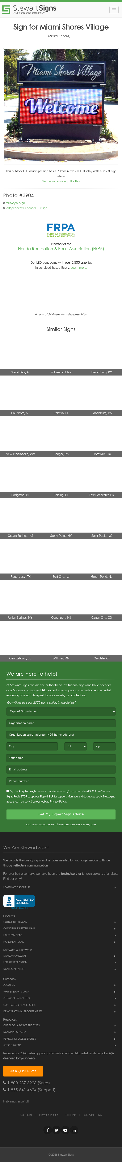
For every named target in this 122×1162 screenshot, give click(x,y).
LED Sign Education (15, 962)
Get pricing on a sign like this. (61, 181)
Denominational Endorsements (22, 1011)
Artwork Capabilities (16, 998)
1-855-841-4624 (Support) (29, 1089)
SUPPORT (26, 1115)
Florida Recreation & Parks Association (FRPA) (61, 248)
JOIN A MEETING (92, 1115)
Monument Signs (13, 942)
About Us (9, 985)
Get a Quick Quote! (23, 1071)
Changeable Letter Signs (19, 928)
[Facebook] (47, 1130)
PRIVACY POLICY (48, 1115)
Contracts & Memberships (19, 1005)
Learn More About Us (16, 887)
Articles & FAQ (12, 1045)
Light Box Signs (12, 935)
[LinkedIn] (74, 1130)
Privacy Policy (58, 801)
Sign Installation (13, 969)
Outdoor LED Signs (15, 922)
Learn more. (79, 267)
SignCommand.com (14, 956)
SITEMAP (71, 1115)
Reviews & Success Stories (19, 1038)
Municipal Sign (15, 203)
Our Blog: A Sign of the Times (21, 1025)
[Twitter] (56, 1130)
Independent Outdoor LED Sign (26, 208)
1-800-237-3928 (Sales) (26, 1083)
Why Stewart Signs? (16, 991)
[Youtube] (65, 1130)
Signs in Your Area (14, 1032)
